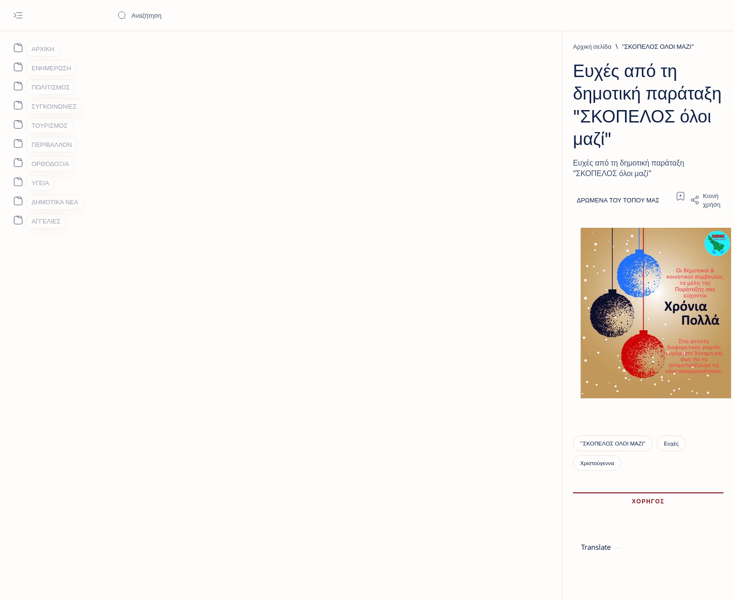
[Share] (478, 144)
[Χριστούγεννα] (263, 522)
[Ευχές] (220, 522)
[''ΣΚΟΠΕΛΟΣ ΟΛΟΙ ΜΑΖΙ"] (207, 46)
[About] (18, 47)
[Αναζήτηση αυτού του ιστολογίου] (188, 15)
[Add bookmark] (452, 140)
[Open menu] (18, 15)
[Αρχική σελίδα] (141, 46)
